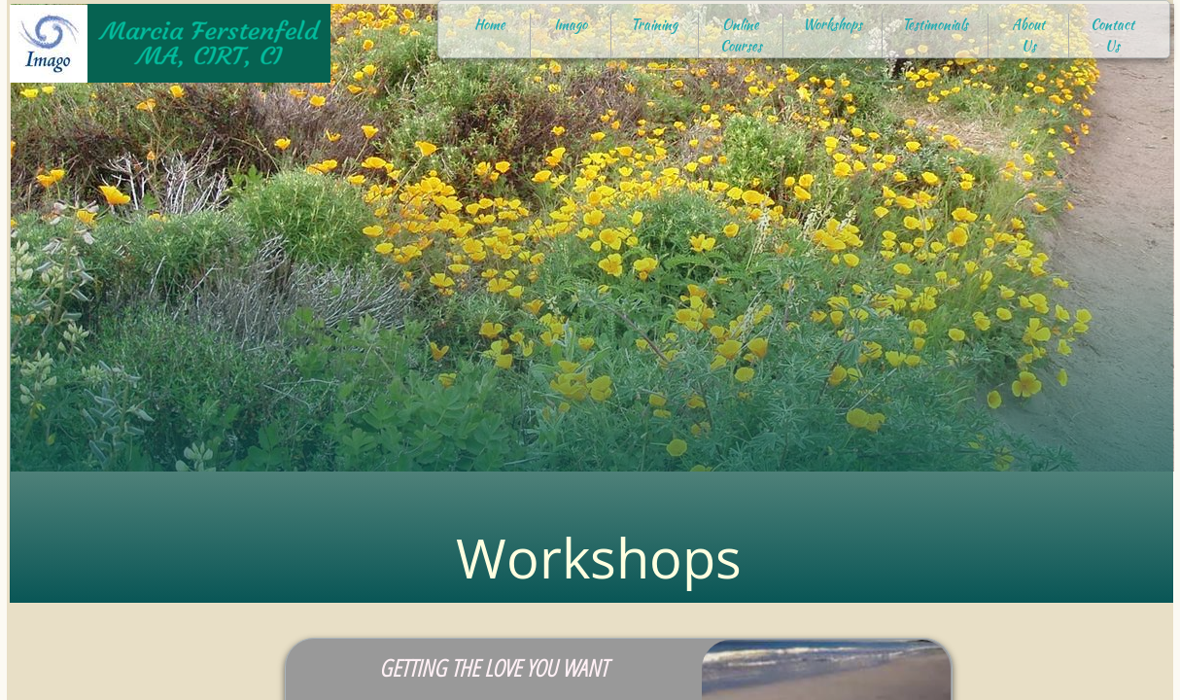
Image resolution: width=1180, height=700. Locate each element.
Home (489, 24)
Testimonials (935, 24)
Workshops (832, 24)
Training (654, 24)
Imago (570, 24)
